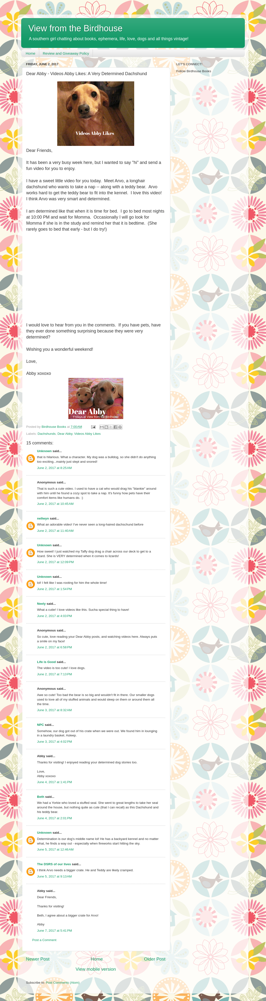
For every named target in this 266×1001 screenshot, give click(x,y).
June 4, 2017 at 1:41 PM (54, 782)
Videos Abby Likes (87, 434)
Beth (40, 797)
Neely (41, 603)
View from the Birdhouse (75, 28)
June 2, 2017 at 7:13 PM (54, 674)
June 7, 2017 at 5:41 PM (54, 930)
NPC (40, 725)
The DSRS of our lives (54, 864)
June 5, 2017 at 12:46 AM (55, 849)
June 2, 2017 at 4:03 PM (54, 616)
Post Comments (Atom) (63, 982)
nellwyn (43, 518)
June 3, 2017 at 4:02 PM (54, 741)
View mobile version (96, 969)
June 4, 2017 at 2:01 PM (54, 818)
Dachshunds (47, 434)
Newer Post (38, 959)
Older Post (154, 959)
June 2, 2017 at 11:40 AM (55, 531)
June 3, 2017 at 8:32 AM (54, 710)
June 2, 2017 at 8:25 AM (54, 468)
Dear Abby (64, 434)
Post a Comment (44, 940)
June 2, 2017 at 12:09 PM (55, 562)
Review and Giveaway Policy (66, 53)
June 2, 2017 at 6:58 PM (54, 647)
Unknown (44, 451)
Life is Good (46, 662)
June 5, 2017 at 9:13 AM (54, 876)
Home (30, 53)
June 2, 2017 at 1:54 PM (54, 589)
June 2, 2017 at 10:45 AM (55, 504)
